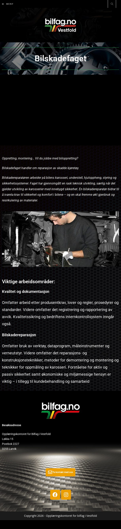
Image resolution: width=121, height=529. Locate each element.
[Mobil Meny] (7, 4)
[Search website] (112, 4)
